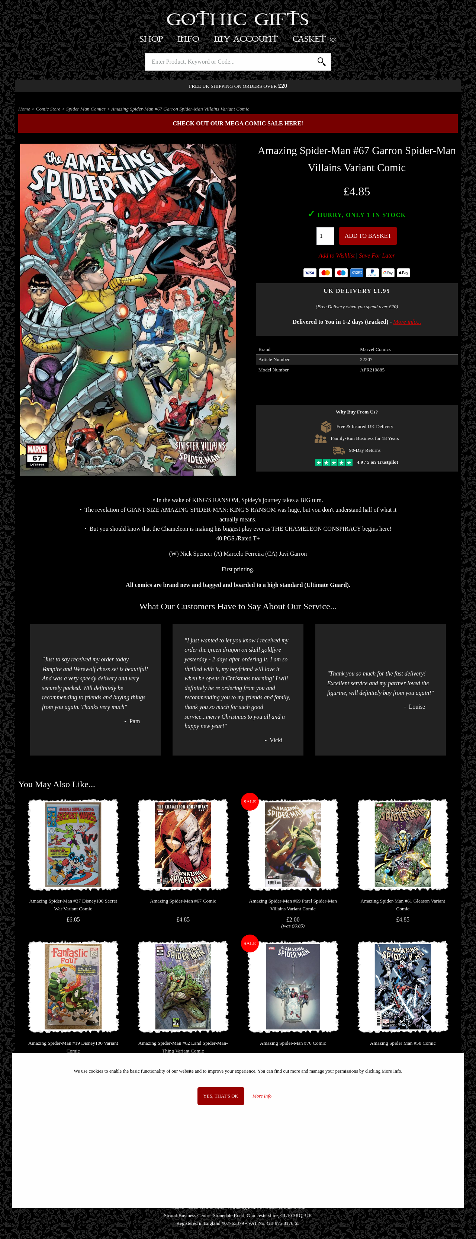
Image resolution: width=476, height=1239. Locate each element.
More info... (407, 322)
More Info (262, 1096)
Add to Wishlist (337, 255)
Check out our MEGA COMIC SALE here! (238, 123)
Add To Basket (368, 236)
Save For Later (377, 255)
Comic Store (48, 109)
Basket (315, 39)
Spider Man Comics (86, 109)
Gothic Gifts (238, 20)
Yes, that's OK (220, 1096)
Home (24, 109)
